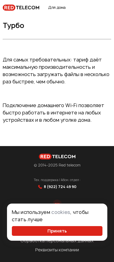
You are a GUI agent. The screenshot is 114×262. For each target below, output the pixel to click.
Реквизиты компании (57, 250)
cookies (60, 212)
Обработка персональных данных (57, 240)
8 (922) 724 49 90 (57, 186)
